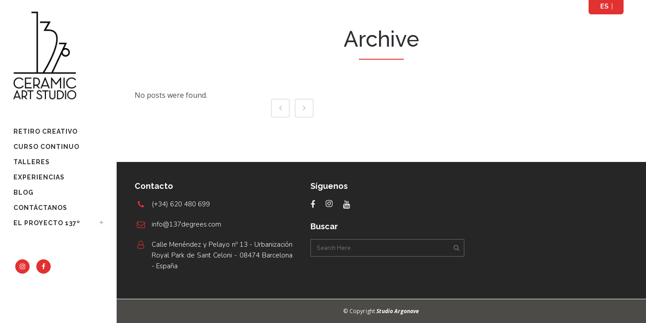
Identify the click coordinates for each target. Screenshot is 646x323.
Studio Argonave (397, 311)
